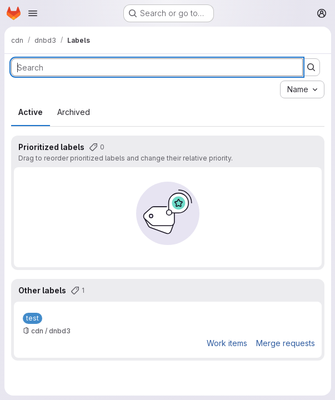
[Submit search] (310, 67)
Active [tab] (30, 112)
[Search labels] (156, 67)
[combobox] (301, 89)
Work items (226, 343)
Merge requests (285, 343)
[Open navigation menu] (33, 13)
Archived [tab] (73, 112)
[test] (32, 318)
